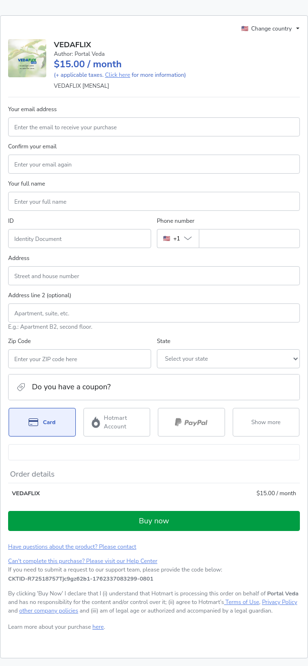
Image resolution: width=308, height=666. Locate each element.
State (163, 341)
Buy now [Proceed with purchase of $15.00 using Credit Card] (154, 521)
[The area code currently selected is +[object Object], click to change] (178, 238)
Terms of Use (241, 602)
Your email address (32, 109)
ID (11, 221)
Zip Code (19, 341)
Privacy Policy (279, 602)
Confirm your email (32, 146)
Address (19, 258)
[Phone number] (249, 238)
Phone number (176, 221)
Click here (117, 75)
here (98, 627)
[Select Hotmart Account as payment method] (117, 422)
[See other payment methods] (266, 422)
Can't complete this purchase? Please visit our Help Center (82, 561)
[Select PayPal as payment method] (191, 422)
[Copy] (81, 578)
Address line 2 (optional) (40, 295)
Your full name (26, 183)
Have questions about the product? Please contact (72, 547)
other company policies (48, 610)
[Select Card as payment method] (42, 422)
